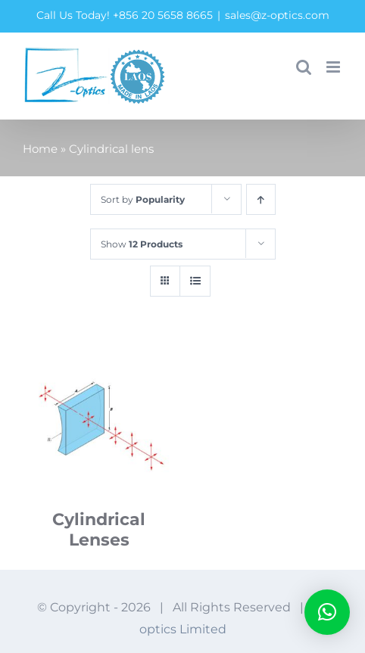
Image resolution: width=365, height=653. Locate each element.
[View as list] (195, 281)
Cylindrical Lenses (98, 530)
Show (141, 244)
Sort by (143, 199)
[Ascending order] (261, 199)
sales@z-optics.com (277, 15)
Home (40, 148)
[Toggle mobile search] (303, 67)
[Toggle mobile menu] (334, 67)
